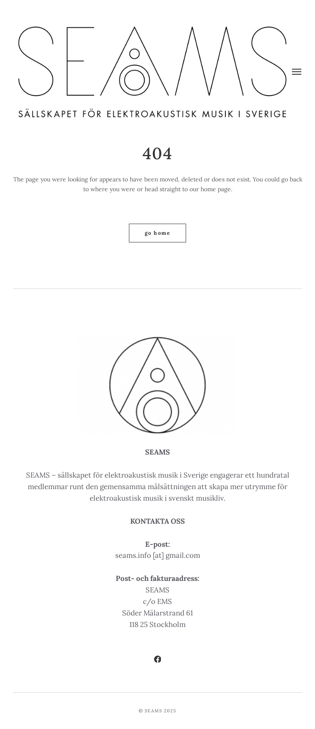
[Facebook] (157, 660)
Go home (157, 233)
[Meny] (297, 72)
